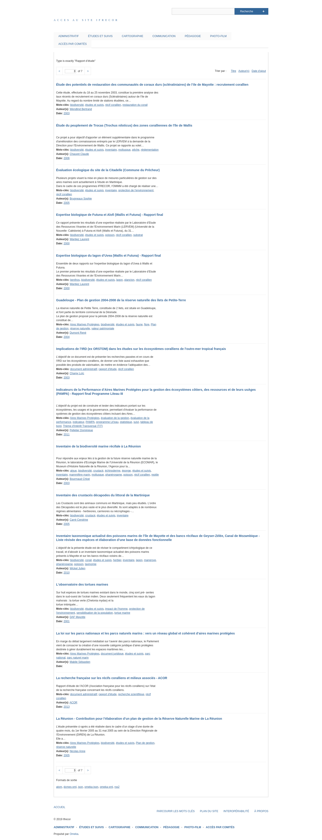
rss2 (117, 786)
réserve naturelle (80, 328)
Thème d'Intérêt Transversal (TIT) (83, 426)
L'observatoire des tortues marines (82, 584)
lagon (119, 279)
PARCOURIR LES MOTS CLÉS (176, 811)
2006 (67, 158)
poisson (109, 235)
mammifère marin (79, 474)
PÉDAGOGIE (193, 36)
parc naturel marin (78, 657)
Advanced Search (263, 11)
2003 (67, 113)
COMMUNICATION (164, 36)
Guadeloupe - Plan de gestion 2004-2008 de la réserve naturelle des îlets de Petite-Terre (121, 300)
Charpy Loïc (77, 373)
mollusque (124, 149)
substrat (138, 235)
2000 (67, 243)
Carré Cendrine (79, 519)
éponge (126, 470)
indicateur (78, 422)
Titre (233, 71)
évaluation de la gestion (115, 418)
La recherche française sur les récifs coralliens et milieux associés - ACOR (111, 678)
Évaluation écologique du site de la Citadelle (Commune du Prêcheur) (108, 170)
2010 (67, 572)
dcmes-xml (70, 786)
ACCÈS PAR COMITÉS (72, 44)
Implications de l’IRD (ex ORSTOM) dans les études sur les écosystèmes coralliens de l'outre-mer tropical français (141, 349)
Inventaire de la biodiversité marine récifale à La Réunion (98, 446)
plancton (129, 279)
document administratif (83, 369)
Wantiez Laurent (79, 239)
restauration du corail (135, 104)
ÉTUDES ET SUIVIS (100, 36)
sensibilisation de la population (94, 612)
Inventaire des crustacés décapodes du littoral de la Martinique (103, 495)
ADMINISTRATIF (68, 36)
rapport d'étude (108, 369)
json (80, 786)
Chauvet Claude (79, 154)
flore (146, 324)
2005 (67, 202)
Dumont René (78, 332)
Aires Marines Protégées (84, 324)
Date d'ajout (259, 71)
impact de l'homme (116, 608)
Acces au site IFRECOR (86, 20)
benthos (75, 279)
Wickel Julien (77, 568)
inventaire (111, 149)
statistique (126, 422)
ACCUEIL (59, 807)
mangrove (150, 560)
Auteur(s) (243, 71)
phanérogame (113, 474)
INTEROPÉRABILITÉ (236, 811)
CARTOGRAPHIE (132, 36)
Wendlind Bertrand (81, 109)
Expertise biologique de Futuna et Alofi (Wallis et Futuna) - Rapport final (109, 214)
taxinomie (90, 564)
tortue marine (122, 612)
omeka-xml (106, 786)
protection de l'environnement (135, 190)
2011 (67, 434)
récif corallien (113, 104)
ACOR (73, 702)
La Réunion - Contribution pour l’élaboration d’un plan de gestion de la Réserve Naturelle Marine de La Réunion (139, 718)
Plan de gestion (145, 742)
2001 (67, 621)
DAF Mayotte (77, 617)
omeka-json (91, 786)
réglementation (150, 149)
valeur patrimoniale (102, 328)
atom (59, 786)
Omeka (74, 834)
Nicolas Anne (77, 751)
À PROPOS (261, 811)
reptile (155, 474)
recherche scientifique (131, 694)
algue (73, 470)
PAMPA (90, 422)
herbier (117, 560)
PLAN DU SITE (209, 811)
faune (139, 324)
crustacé (98, 470)
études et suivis (94, 104)
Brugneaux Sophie (81, 198)
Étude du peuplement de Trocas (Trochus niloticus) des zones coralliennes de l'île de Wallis (124, 125)
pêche (136, 149)
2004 (67, 337)
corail (88, 560)
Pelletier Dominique (81, 430)
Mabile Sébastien (80, 661)
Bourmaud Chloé (80, 478)
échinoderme (112, 470)
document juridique (112, 653)
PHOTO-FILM (218, 36)
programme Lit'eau (107, 422)
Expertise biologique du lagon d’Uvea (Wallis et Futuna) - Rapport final (108, 255)
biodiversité (77, 104)
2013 (67, 706)
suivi (136, 422)
